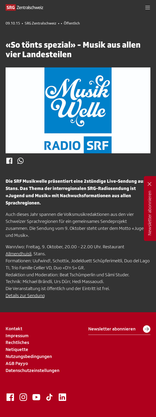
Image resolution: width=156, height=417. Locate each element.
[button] (147, 7)
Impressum (17, 335)
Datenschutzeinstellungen (32, 370)
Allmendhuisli (18, 253)
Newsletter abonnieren (119, 329)
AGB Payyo (17, 363)
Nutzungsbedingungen (29, 356)
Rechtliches (17, 342)
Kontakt (14, 328)
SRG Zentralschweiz (40, 23)
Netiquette (17, 349)
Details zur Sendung (25, 295)
